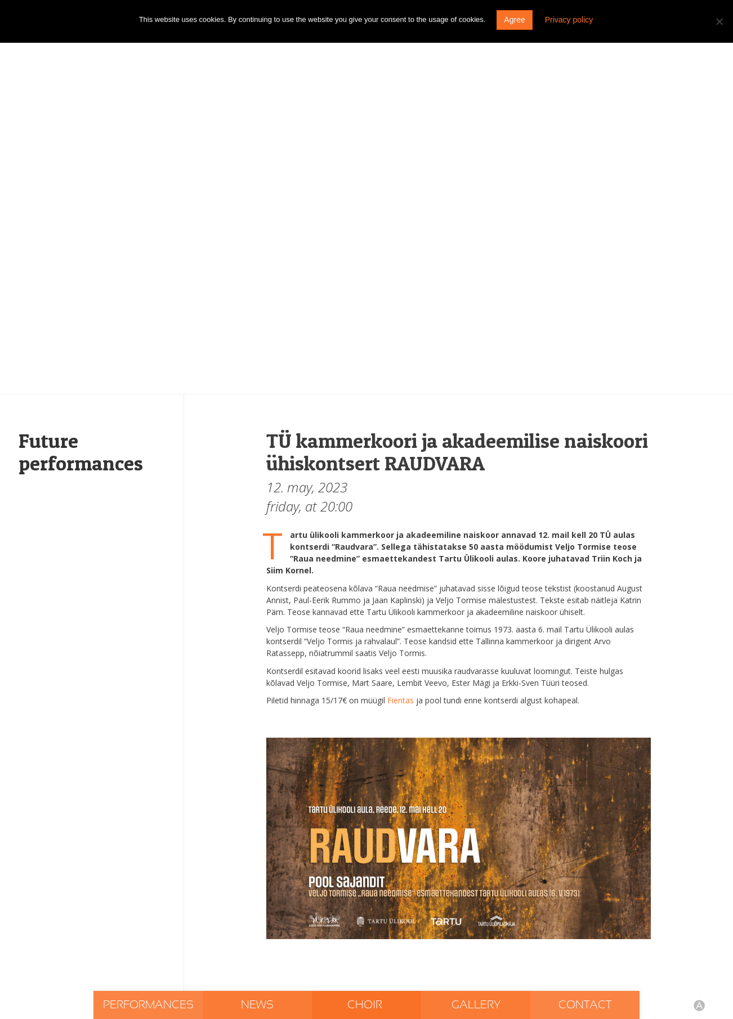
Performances (148, 1005)
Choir (366, 1005)
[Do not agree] (719, 21)
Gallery (476, 1005)
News (257, 1005)
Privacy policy (569, 19)
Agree (514, 19)
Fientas (400, 700)
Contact (585, 1005)
